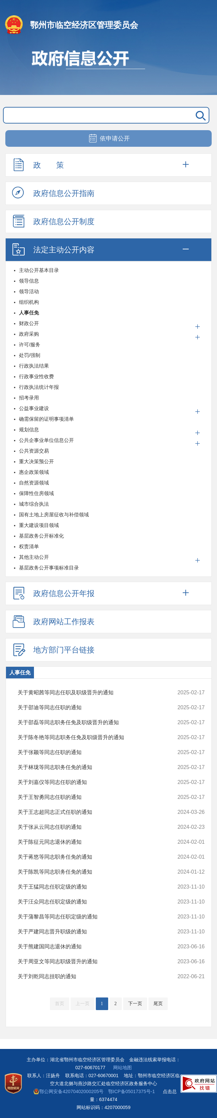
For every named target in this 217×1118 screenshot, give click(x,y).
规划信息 (29, 429)
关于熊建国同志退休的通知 (94, 947)
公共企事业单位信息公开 (46, 440)
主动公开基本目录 (39, 270)
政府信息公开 (108, 69)
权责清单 (29, 546)
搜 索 (199, 115)
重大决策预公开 (36, 461)
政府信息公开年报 (53, 593)
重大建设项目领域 (39, 525)
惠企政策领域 (34, 472)
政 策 (38, 164)
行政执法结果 (34, 366)
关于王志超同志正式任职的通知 (94, 812)
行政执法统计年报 (39, 387)
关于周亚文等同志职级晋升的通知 (94, 962)
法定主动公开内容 (53, 249)
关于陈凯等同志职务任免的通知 (94, 872)
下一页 (135, 1003)
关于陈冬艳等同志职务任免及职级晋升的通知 (94, 737)
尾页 (158, 1003)
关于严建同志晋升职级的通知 (94, 932)
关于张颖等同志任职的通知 (94, 752)
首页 (59, 1003)
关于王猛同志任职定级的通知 (94, 887)
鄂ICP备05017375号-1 (131, 1091)
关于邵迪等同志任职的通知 (94, 708)
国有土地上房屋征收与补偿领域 (54, 514)
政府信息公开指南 (53, 193)
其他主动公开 (34, 557)
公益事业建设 (34, 408)
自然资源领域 (34, 482)
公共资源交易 (34, 451)
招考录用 (29, 397)
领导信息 (29, 281)
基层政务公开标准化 (41, 536)
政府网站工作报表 (53, 621)
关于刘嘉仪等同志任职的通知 (94, 782)
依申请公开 (109, 138)
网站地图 (122, 1067)
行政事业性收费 (36, 376)
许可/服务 (29, 344)
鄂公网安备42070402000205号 (68, 1091)
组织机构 (29, 302)
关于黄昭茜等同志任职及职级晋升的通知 (94, 693)
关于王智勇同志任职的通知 (94, 797)
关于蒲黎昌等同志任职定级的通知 (94, 917)
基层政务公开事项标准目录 (49, 567)
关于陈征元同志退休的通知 (94, 842)
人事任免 (29, 312)
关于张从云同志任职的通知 (94, 827)
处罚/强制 (29, 355)
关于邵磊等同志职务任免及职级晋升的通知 (94, 723)
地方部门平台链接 (53, 649)
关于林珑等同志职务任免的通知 (94, 767)
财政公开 (29, 323)
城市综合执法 (34, 504)
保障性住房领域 (36, 493)
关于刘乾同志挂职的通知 (94, 977)
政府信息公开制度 (53, 221)
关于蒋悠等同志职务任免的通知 (94, 857)
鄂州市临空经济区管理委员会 (84, 25)
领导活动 (29, 291)
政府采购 (29, 334)
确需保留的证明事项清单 (46, 419)
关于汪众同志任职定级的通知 (94, 902)
